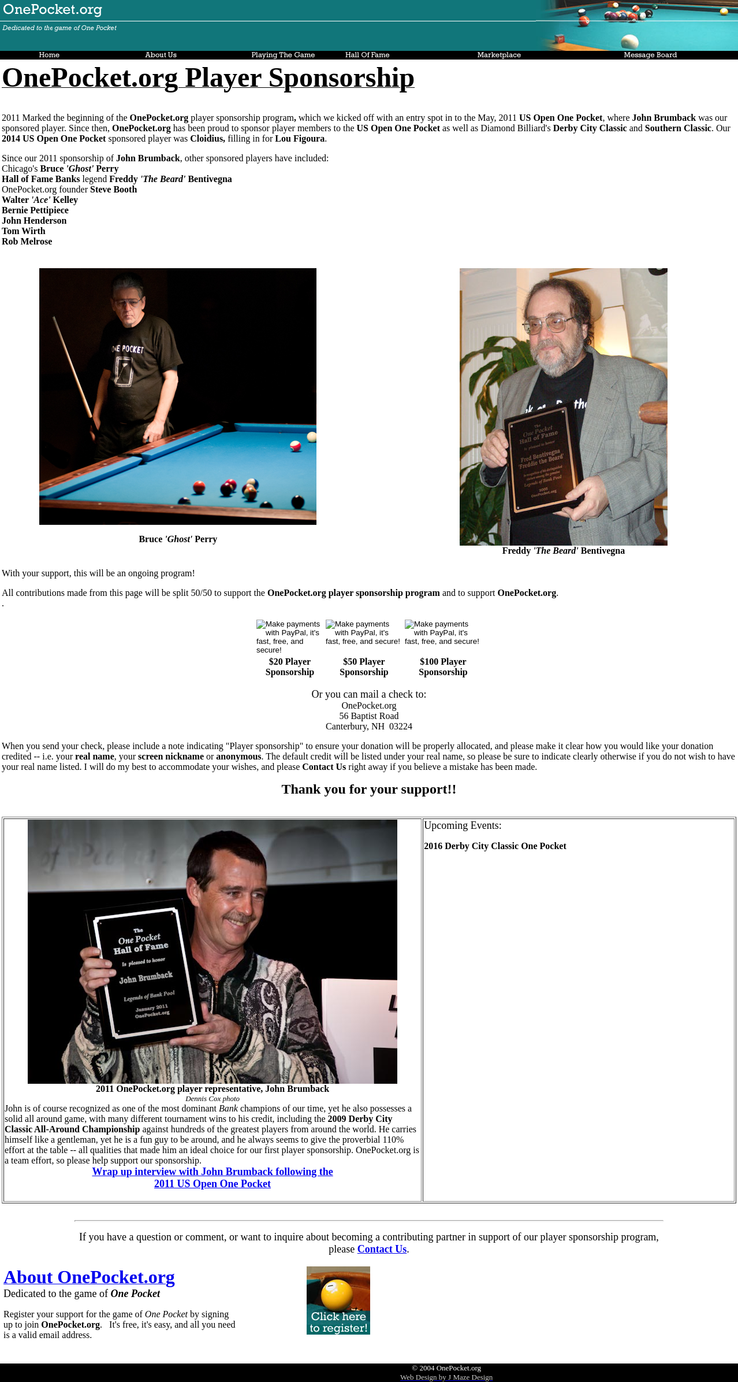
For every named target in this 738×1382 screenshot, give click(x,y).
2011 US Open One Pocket (212, 1184)
